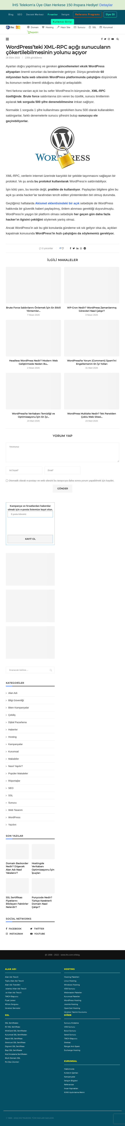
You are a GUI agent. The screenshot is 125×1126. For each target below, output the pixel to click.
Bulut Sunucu (70, 1031)
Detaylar (106, 5)
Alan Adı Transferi (12, 985)
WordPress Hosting (72, 1000)
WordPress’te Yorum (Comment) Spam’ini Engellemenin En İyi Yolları (91, 362)
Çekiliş (11, 715)
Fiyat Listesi (10, 1000)
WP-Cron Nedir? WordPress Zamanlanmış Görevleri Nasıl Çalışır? (91, 309)
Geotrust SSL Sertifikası (15, 1042)
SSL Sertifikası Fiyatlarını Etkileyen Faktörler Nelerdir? (17, 902)
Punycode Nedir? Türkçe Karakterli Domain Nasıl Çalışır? (42, 902)
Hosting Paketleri (71, 977)
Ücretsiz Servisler (12, 1008)
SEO (19, 14)
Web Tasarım (15, 810)
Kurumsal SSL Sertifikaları (16, 1035)
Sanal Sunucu (70, 1035)
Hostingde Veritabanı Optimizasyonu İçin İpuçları (43, 868)
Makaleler (13, 758)
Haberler (13, 729)
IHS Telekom (25, 1118)
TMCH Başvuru (11, 996)
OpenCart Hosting (72, 1008)
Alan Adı (12, 693)
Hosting (12, 736)
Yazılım (12, 824)
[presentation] (30, 527)
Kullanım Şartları (71, 1073)
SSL (10, 795)
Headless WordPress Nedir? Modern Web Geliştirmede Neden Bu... (33, 362)
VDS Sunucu (69, 989)
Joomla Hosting (71, 1004)
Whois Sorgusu (11, 1004)
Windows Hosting (72, 985)
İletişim (65, 14)
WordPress (14, 817)
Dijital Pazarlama (17, 722)
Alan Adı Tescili (11, 977)
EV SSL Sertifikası (12, 1027)
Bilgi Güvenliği (16, 700)
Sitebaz (67, 1042)
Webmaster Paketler (73, 992)
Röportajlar (14, 780)
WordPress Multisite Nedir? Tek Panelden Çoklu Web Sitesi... (91, 415)
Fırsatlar (53, 14)
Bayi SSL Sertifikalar (13, 1050)
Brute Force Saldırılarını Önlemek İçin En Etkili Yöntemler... (33, 309)
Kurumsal (13, 751)
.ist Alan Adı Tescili (13, 992)
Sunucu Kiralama (71, 1023)
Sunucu (12, 802)
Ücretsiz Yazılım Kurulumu (75, 1012)
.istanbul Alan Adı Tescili (15, 989)
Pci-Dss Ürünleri (12, 1062)
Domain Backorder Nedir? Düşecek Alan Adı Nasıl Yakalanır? (17, 868)
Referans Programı (87, 14)
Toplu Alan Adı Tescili (14, 981)
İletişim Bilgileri (71, 1081)
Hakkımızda (69, 1069)
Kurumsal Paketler (72, 996)
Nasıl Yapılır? (15, 766)
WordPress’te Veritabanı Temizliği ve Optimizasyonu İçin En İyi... (33, 415)
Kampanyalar (15, 744)
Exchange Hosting (72, 1050)
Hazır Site (63, 27)
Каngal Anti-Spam (72, 1046)
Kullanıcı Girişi (62, 21)
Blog (11, 14)
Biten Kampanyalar (18, 707)
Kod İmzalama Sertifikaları (16, 1054)
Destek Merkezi (35, 14)
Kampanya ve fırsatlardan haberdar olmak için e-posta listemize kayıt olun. (30, 507)
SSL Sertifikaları (11, 1023)
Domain (33, 27)
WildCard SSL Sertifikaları (16, 1031)
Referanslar (69, 1084)
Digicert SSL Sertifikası (15, 1046)
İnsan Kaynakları (71, 1088)
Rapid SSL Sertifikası (14, 1038)
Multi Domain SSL (12, 1058)
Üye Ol (110, 14)
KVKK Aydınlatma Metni (74, 1092)
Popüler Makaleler (18, 773)
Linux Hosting (70, 981)
